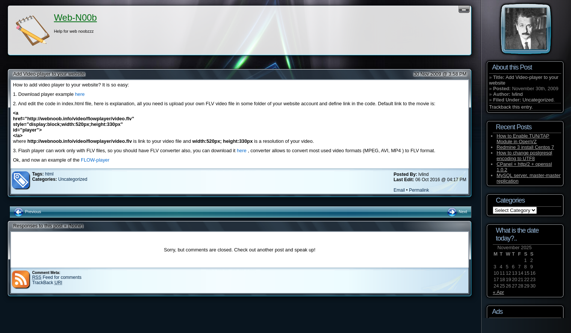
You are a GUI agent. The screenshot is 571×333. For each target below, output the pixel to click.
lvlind (517, 94)
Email (399, 190)
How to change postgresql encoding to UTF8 (524, 155)
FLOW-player (95, 160)
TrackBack (47, 282)
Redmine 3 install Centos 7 (525, 147)
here (80, 94)
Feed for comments (56, 277)
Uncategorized (72, 179)
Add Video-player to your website (49, 74)
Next (457, 211)
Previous (27, 211)
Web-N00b (75, 17)
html (49, 174)
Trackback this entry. (511, 107)
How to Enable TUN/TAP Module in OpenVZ (523, 138)
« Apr (498, 292)
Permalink (419, 190)
